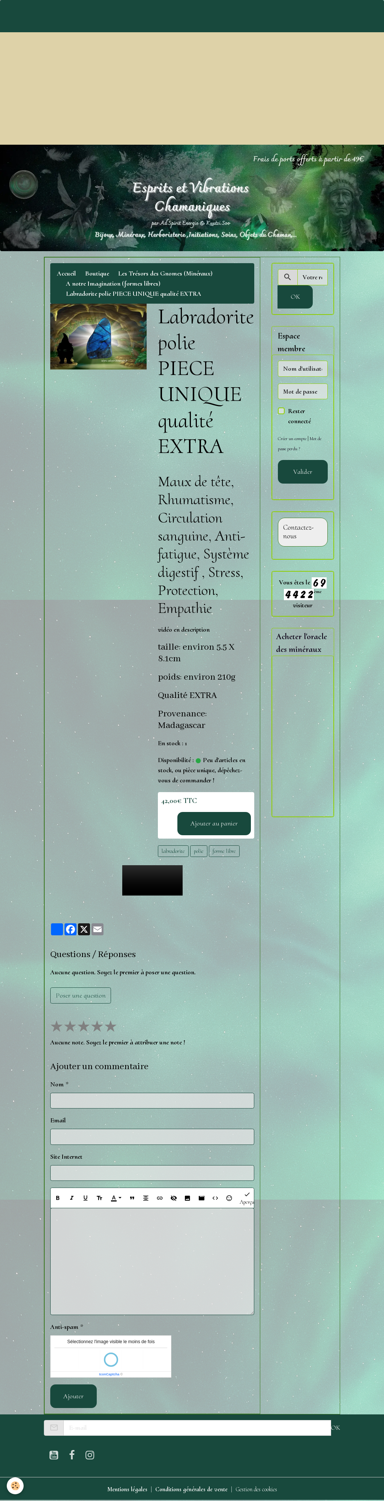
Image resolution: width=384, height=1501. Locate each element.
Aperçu (247, 1198)
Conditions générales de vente (189, 1489)
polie (199, 851)
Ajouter (73, 1396)
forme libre (224, 851)
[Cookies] (16, 1485)
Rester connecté (299, 416)
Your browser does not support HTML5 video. (152, 880)
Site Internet (66, 1156)
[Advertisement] (192, 88)
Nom (57, 1084)
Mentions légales (120, 1489)
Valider (302, 471)
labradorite (173, 851)
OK (295, 296)
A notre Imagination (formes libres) (113, 283)
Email (58, 1120)
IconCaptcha (109, 1374)
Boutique (97, 273)
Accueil (66, 273)
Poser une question (81, 995)
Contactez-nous (298, 532)
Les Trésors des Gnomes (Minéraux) (165, 273)
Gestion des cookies (261, 1489)
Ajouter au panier (214, 823)
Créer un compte (293, 438)
